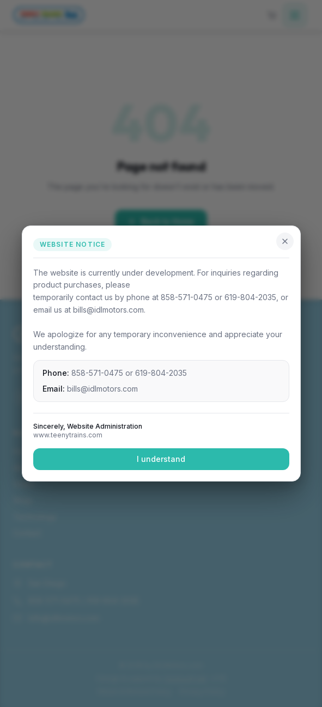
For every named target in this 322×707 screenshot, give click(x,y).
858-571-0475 (97, 372)
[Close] (285, 241)
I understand (161, 459)
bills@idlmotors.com (102, 388)
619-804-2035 (161, 372)
